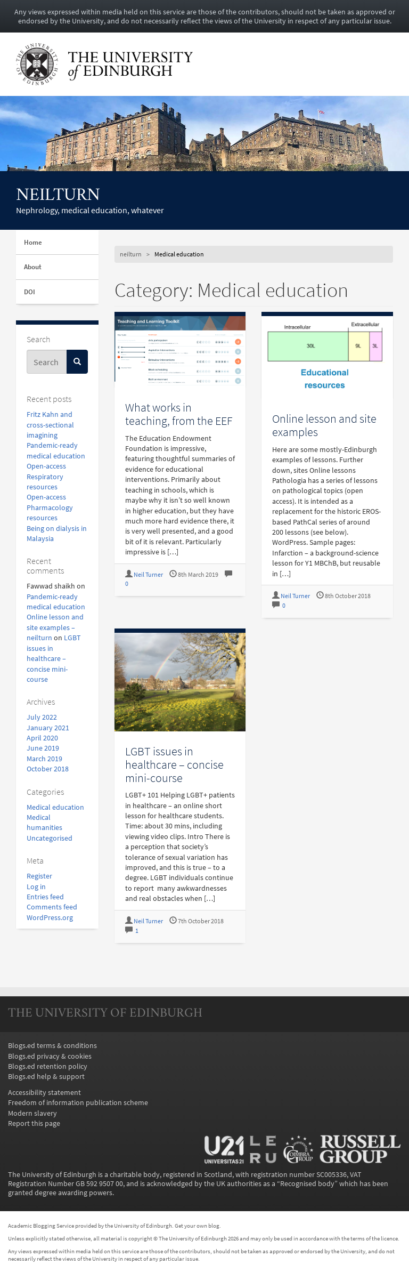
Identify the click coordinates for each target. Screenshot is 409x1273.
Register (39, 876)
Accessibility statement (44, 1092)
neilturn (58, 196)
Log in (36, 886)
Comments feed (52, 907)
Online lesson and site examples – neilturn (55, 627)
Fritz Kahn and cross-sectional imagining (50, 425)
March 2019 (44, 758)
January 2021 (48, 727)
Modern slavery (32, 1113)
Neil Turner (148, 574)
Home (33, 242)
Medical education (55, 807)
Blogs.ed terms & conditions (52, 1045)
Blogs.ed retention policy (47, 1066)
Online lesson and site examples (324, 425)
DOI (29, 291)
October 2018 (48, 769)
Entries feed (45, 896)
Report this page (34, 1123)
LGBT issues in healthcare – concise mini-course (54, 658)
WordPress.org (50, 917)
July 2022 (42, 717)
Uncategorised (49, 838)
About (33, 266)
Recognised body (307, 1183)
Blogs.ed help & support (46, 1076)
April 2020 (42, 738)
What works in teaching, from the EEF (179, 414)
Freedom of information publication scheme (78, 1102)
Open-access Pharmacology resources (50, 507)
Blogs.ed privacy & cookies (50, 1056)
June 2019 (43, 748)
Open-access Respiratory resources (46, 477)
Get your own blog (197, 1225)
